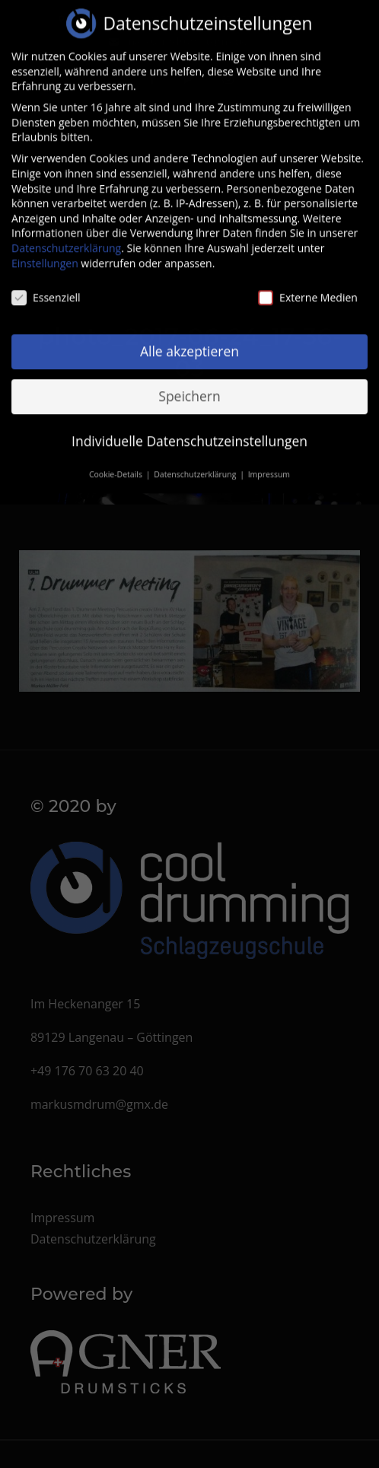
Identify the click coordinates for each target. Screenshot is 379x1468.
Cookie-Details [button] (117, 462)
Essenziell (46, 286)
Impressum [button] (269, 462)
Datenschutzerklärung (66, 236)
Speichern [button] (189, 384)
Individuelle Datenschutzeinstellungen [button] (189, 429)
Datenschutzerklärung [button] (196, 462)
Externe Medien (308, 286)
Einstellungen (44, 251)
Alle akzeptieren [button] (189, 339)
